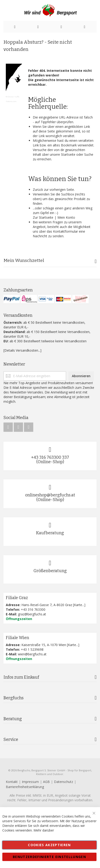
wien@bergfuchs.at (32, 654)
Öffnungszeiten (19, 619)
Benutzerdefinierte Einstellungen (49, 857)
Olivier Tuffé (13, 96)
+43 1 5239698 (32, 649)
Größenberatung (50, 570)
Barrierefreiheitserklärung (25, 787)
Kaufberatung (50, 532)
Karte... (79, 605)
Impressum (30, 781)
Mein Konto (66, 217)
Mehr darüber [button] (43, 830)
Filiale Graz (17, 597)
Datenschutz (63, 781)
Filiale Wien (17, 637)
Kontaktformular (65, 231)
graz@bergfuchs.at (32, 614)
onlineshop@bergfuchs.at (50, 495)
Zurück (38, 189)
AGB (46, 781)
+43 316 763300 (33, 609)
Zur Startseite (43, 217)
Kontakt (12, 781)
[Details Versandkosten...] (22, 350)
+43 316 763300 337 (50, 457)
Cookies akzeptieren (49, 845)
